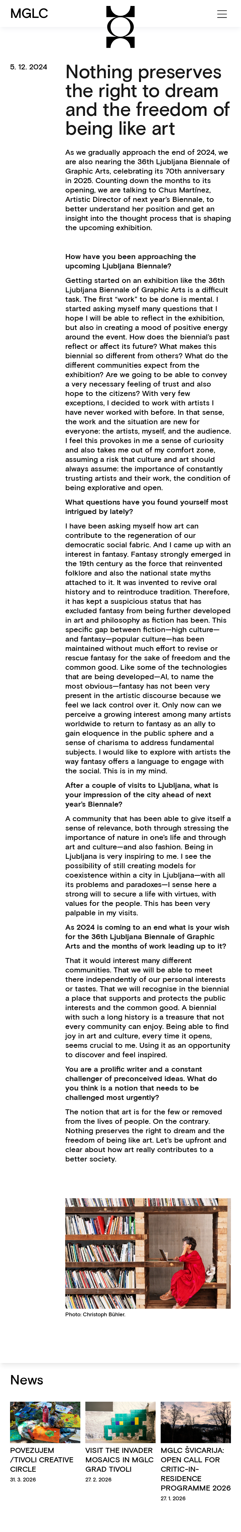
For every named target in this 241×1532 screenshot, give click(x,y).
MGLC (29, 13)
